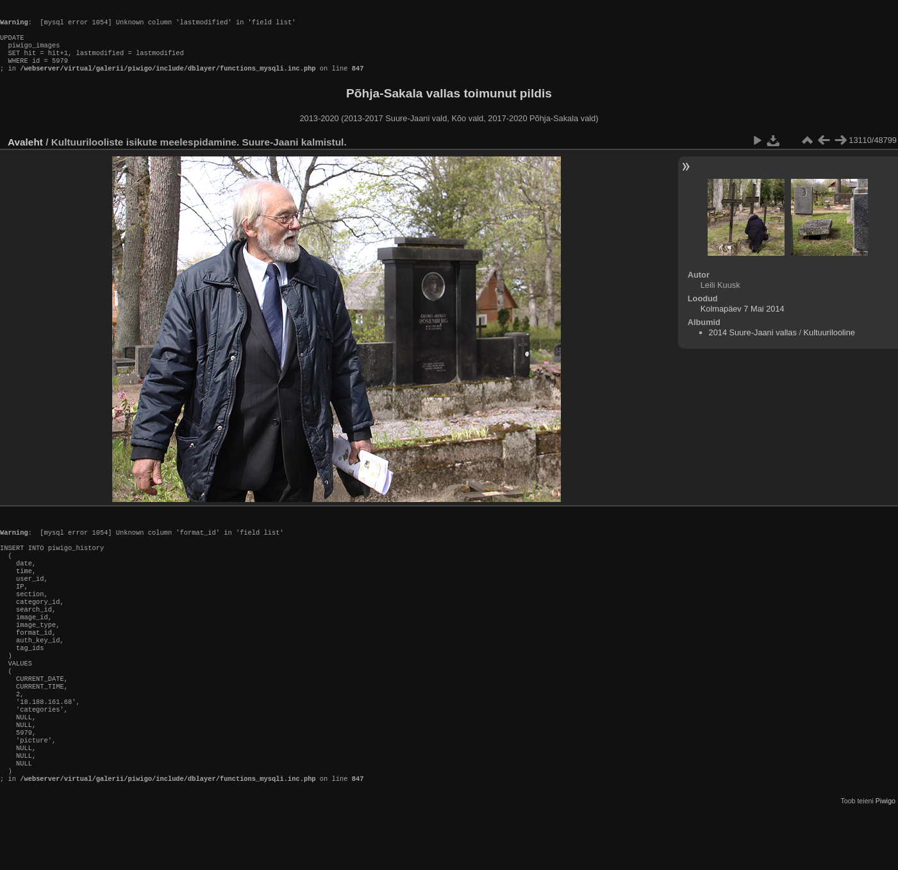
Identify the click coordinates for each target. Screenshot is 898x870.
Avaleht (25, 154)
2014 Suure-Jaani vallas (753, 345)
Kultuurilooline (829, 345)
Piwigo (885, 860)
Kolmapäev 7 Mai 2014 (743, 321)
